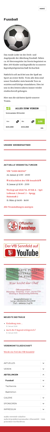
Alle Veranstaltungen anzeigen (18, 207)
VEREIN (7, 369)
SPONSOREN (10, 403)
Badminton (10, 392)
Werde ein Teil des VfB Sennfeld (19, 352)
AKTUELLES (9, 363)
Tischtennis (10, 386)
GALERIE (8, 398)
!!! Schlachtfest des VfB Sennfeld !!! (24, 180)
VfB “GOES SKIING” (16, 171)
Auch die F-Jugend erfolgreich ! (21, 330)
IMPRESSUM (10, 409)
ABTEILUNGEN (11, 375)
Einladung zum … (14, 323)
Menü (42, 9)
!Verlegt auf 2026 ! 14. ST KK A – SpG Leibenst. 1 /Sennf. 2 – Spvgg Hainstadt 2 (25, 193)
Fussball (9, 380)
